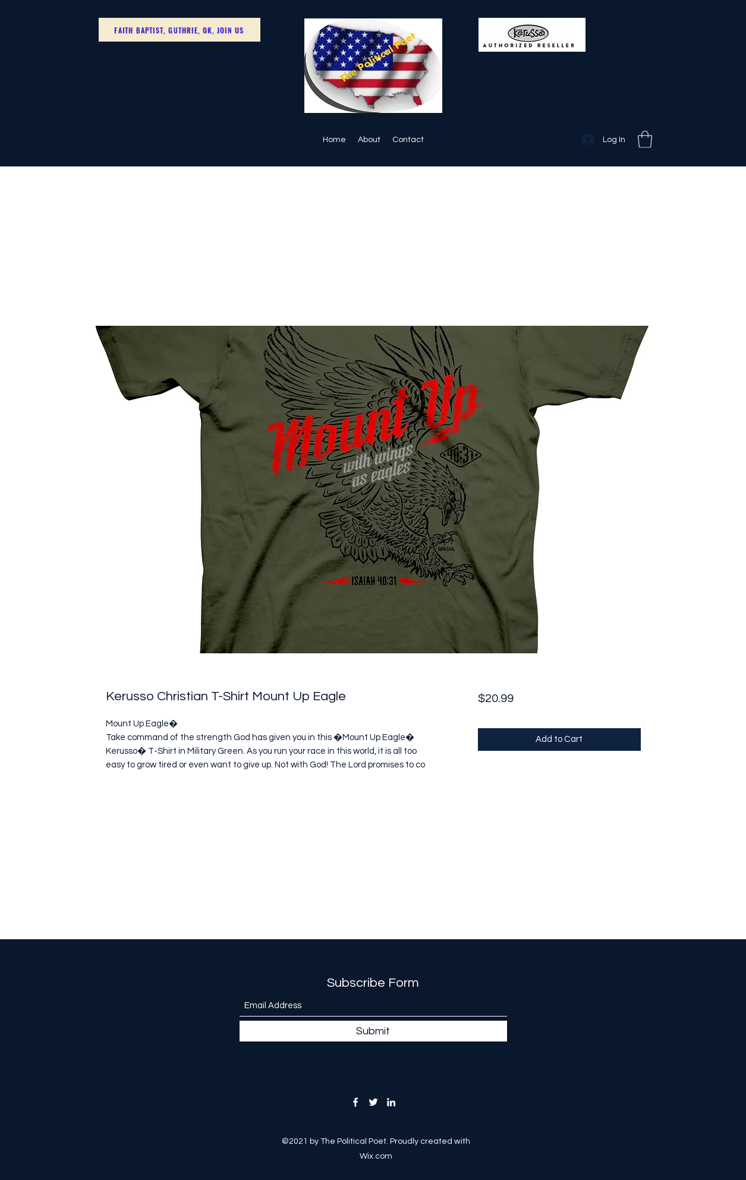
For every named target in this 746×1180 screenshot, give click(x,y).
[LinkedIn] (391, 1102)
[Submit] (373, 1031)
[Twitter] (373, 1102)
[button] (645, 139)
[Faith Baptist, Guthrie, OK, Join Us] (179, 30)
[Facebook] (355, 1102)
